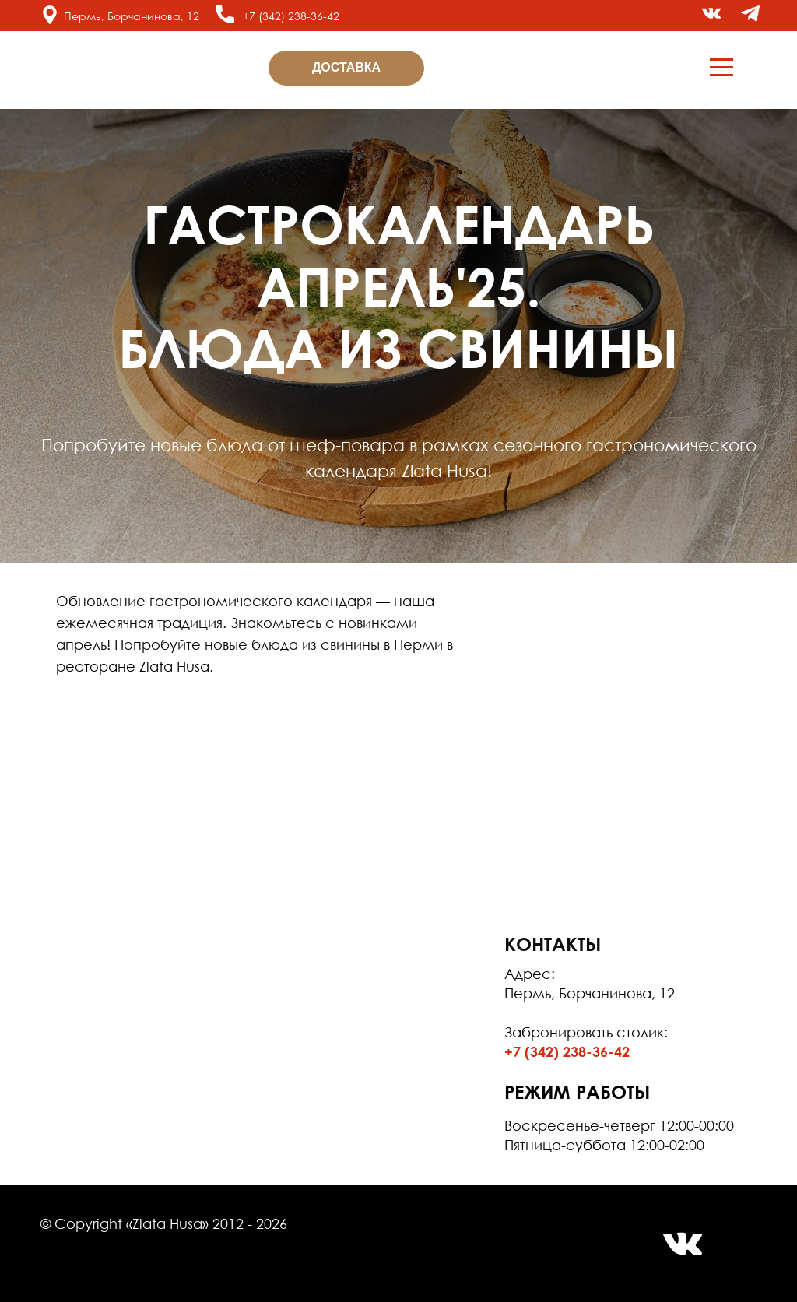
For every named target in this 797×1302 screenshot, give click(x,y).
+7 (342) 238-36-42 (291, 16)
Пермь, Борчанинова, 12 (131, 16)
